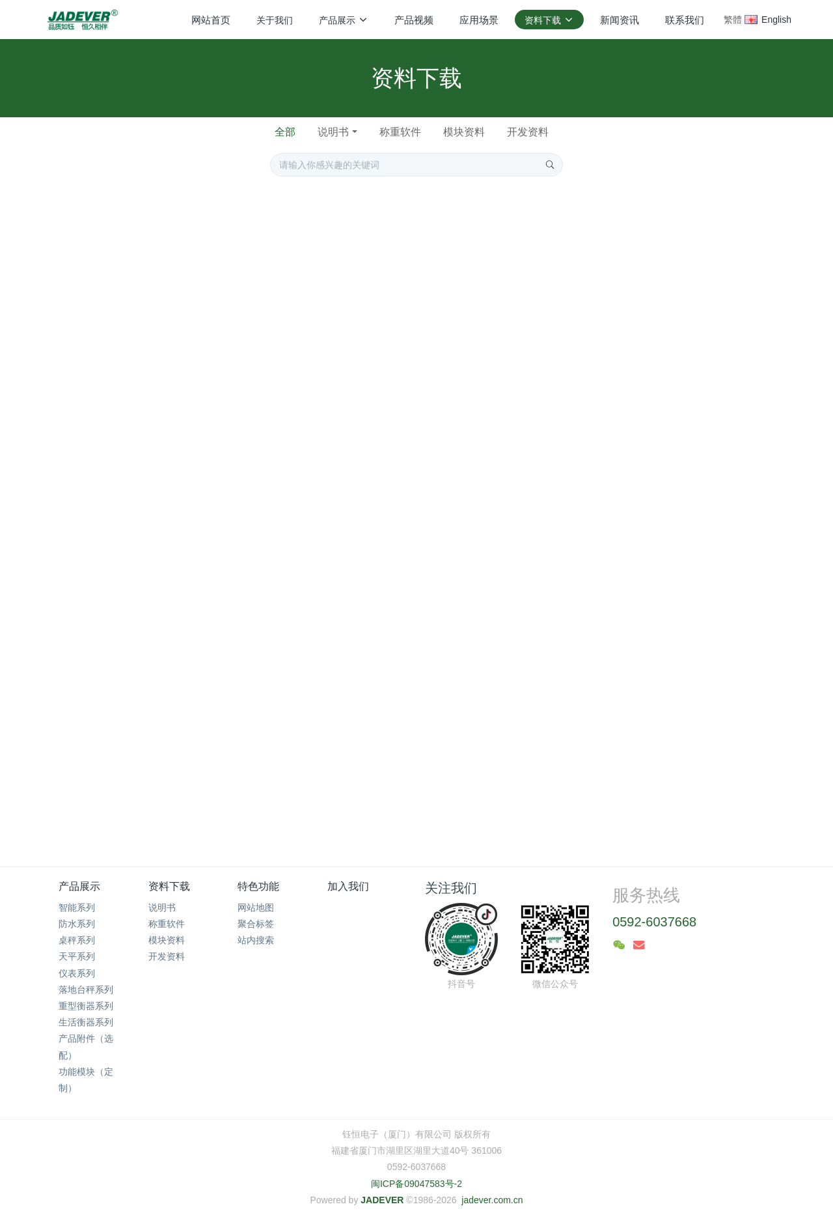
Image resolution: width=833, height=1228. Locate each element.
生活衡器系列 (86, 1022)
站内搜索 (256, 940)
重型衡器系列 (86, 1006)
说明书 (333, 131)
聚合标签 (256, 924)
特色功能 (258, 886)
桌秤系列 (77, 940)
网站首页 (210, 19)
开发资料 (528, 131)
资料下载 (169, 886)
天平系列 (77, 956)
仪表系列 (77, 973)
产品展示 (79, 886)
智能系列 (77, 907)
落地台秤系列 (86, 989)
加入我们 (348, 886)
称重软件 (400, 131)
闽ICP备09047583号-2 (416, 1183)
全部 (285, 131)
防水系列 (77, 924)
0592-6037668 (654, 922)
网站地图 (256, 907)
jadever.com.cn (492, 1200)
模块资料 (464, 131)
